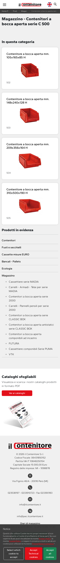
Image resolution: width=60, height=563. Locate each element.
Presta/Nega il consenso (43, 543)
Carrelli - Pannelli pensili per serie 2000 (27, 308)
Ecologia (7, 268)
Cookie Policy (15, 541)
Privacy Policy (45, 538)
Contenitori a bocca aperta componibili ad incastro (23, 336)
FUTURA (12, 344)
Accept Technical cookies (33, 553)
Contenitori (8, 240)
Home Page (6, 11)
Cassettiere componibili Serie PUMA (29, 349)
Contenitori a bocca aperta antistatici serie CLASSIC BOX (29, 327)
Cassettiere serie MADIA (22, 282)
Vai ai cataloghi (17, 393)
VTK (9, 354)
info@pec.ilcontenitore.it (30, 516)
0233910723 (28, 492)
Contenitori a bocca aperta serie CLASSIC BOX (26, 317)
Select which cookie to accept (13, 553)
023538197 (14, 492)
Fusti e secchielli (11, 247)
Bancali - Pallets (11, 261)
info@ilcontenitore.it (30, 504)
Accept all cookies (50, 553)
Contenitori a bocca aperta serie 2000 (26, 299)
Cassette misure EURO (15, 254)
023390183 (46, 492)
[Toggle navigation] (4, 4)
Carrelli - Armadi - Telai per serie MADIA (26, 289)
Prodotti (16, 11)
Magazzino (25, 11)
